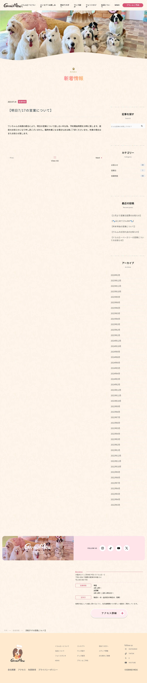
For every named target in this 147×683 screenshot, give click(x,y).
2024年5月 (115, 368)
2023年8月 (115, 411)
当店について (105, 6)
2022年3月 (115, 504)
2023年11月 (116, 395)
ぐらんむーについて (28, 6)
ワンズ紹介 (77, 6)
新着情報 (16, 630)
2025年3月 (115, 324)
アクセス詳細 (109, 613)
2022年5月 (115, 493)
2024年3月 (115, 378)
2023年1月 (115, 450)
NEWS (117, 5)
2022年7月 (115, 482)
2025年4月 (115, 318)
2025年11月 (116, 285)
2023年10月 (116, 400)
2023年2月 (115, 444)
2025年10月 (116, 291)
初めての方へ (64, 6)
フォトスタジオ (91, 6)
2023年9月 (115, 406)
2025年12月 (116, 280)
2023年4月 (115, 433)
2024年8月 (115, 357)
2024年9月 (115, 351)
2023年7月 (115, 417)
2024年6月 (115, 362)
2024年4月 (115, 373)
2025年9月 (115, 296)
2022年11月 (116, 461)
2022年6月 (115, 488)
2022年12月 (116, 455)
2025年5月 (115, 313)
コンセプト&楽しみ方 (48, 6)
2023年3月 (115, 439)
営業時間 (22, 101)
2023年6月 (115, 422)
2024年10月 (116, 346)
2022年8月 (115, 477)
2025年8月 (115, 302)
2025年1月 (115, 335)
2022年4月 (115, 499)
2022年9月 (115, 471)
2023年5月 (115, 428)
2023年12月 (116, 389)
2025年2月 (115, 329)
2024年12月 (116, 340)
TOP (5, 630)
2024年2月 (115, 384)
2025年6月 (115, 307)
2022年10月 (116, 466)
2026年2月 (115, 275)
